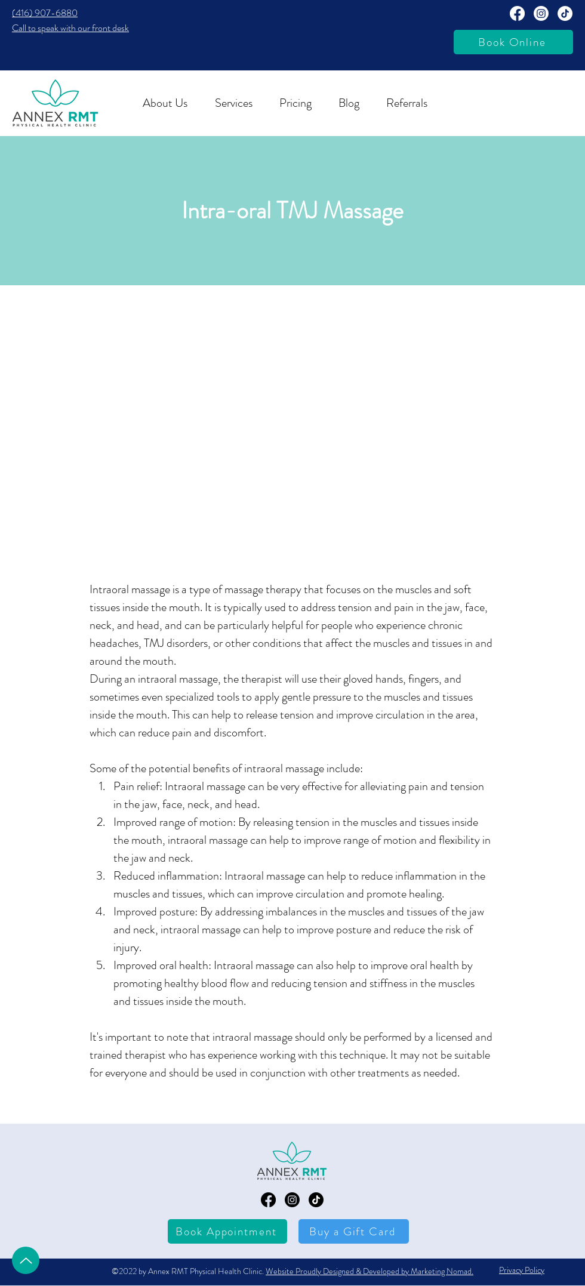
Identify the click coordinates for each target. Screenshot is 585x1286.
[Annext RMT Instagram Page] (541, 13)
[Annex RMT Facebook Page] (517, 13)
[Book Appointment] (227, 1231)
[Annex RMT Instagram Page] (292, 1199)
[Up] (25, 1260)
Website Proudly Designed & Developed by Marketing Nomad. (369, 1271)
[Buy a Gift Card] (353, 1231)
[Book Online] (513, 42)
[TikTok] (565, 13)
